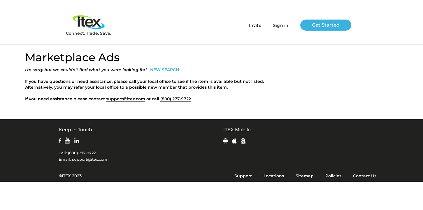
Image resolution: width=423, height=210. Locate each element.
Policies (333, 175)
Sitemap (305, 175)
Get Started (326, 25)
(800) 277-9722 (175, 99)
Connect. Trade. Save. (88, 25)
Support (243, 175)
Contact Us (364, 175)
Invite (255, 25)
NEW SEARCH (164, 69)
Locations (274, 175)
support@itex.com (125, 99)
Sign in (281, 25)
